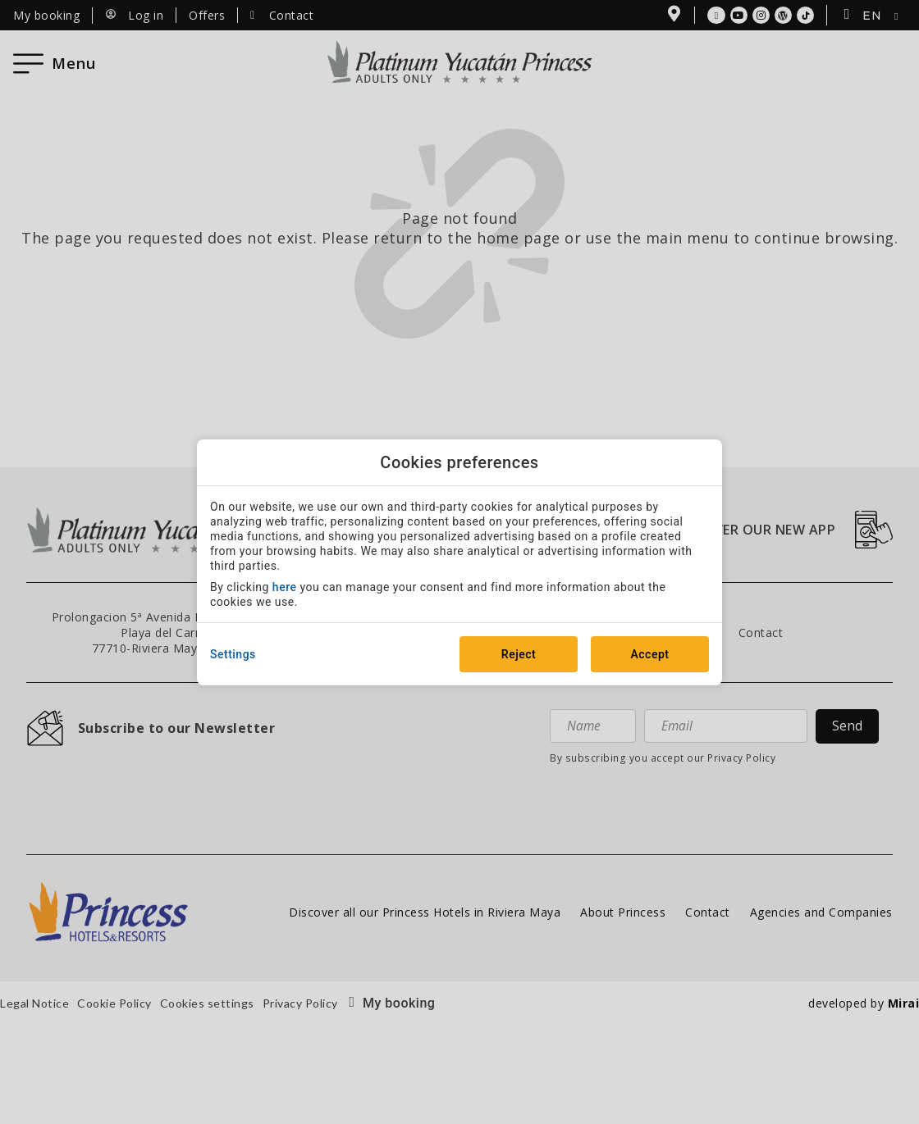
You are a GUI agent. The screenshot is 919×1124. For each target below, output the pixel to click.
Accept (650, 654)
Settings (233, 654)
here (284, 587)
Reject (518, 654)
